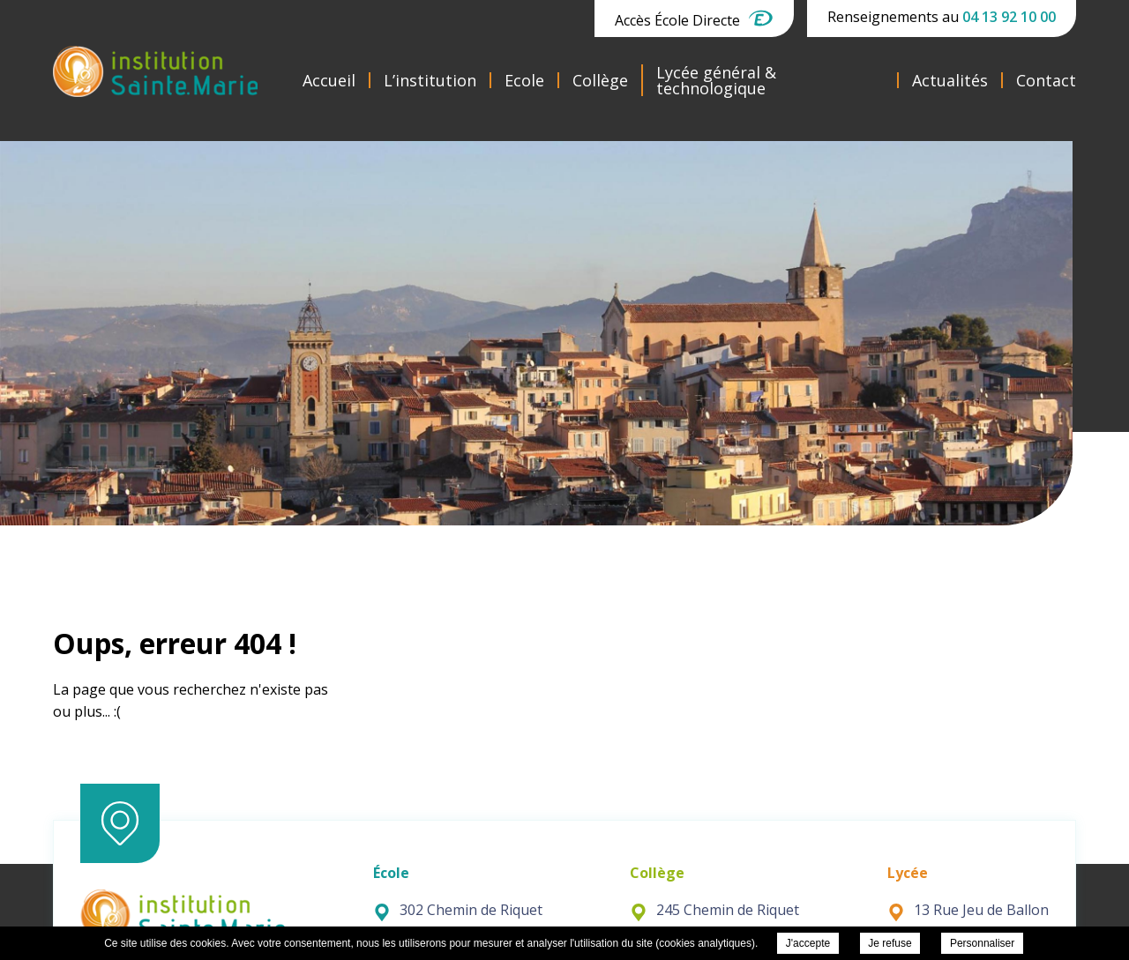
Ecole (524, 80)
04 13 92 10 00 (1009, 16)
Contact (1046, 80)
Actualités (950, 80)
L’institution (430, 80)
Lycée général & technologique (716, 80)
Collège (600, 80)
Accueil (329, 80)
